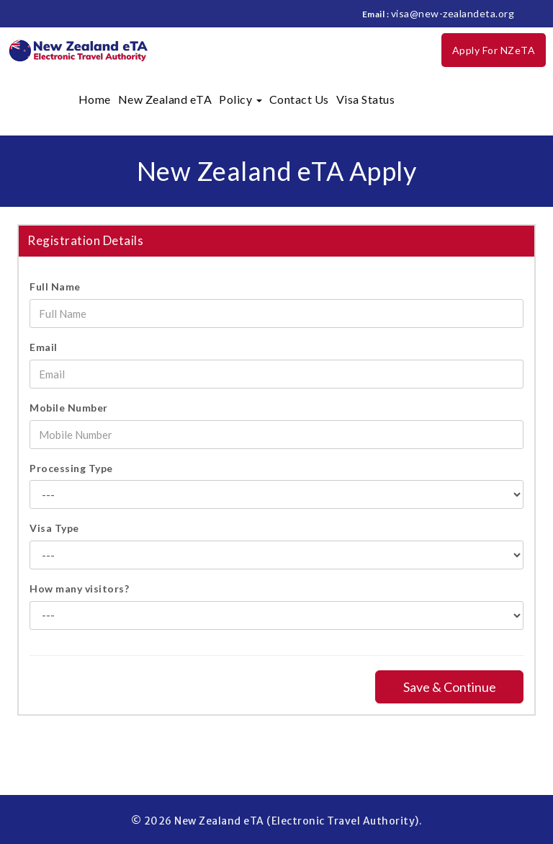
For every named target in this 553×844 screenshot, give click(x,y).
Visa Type (54, 528)
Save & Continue (449, 687)
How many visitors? (79, 588)
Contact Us (299, 99)
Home (94, 99)
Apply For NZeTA (494, 50)
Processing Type (71, 468)
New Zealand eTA (165, 99)
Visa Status (365, 99)
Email (44, 347)
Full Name (55, 286)
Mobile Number (69, 407)
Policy (240, 99)
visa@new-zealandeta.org (453, 13)
